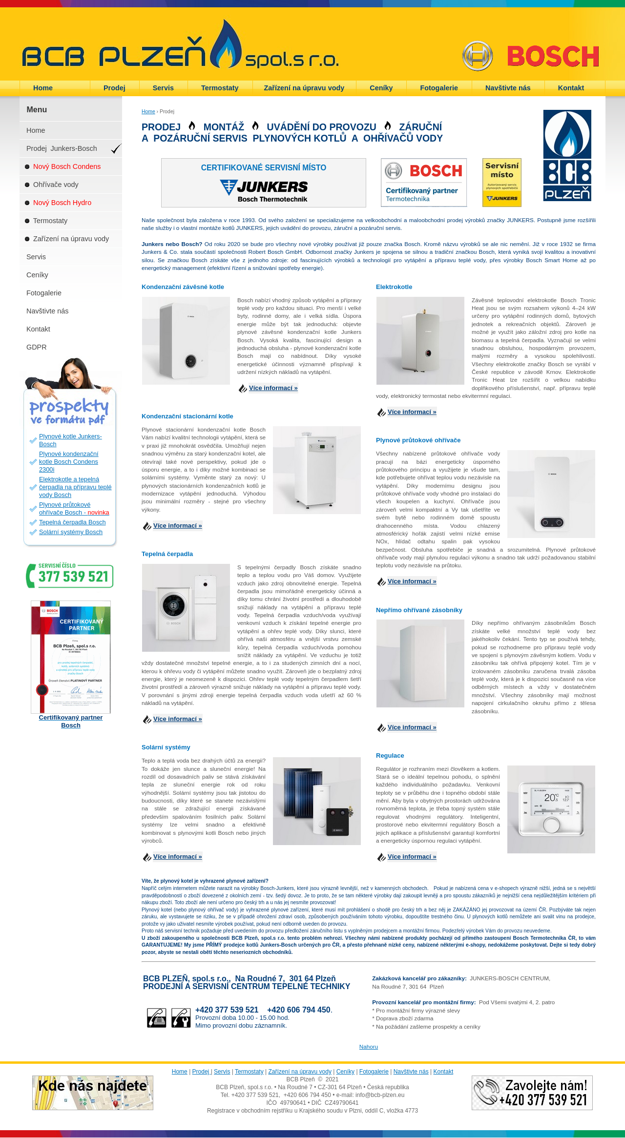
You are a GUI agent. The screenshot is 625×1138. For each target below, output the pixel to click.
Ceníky (381, 88)
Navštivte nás (508, 88)
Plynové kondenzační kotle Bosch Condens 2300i (69, 461)
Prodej (114, 88)
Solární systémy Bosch (71, 532)
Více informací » (273, 388)
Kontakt (571, 88)
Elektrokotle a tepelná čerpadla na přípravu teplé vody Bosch (75, 487)
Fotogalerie (439, 88)
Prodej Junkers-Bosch (61, 148)
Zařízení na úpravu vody (304, 88)
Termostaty (220, 88)
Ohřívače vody (51, 184)
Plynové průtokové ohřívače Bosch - (74, 508)
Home (43, 88)
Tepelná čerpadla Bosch (72, 522)
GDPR (37, 347)
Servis (163, 88)
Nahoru (368, 1046)
